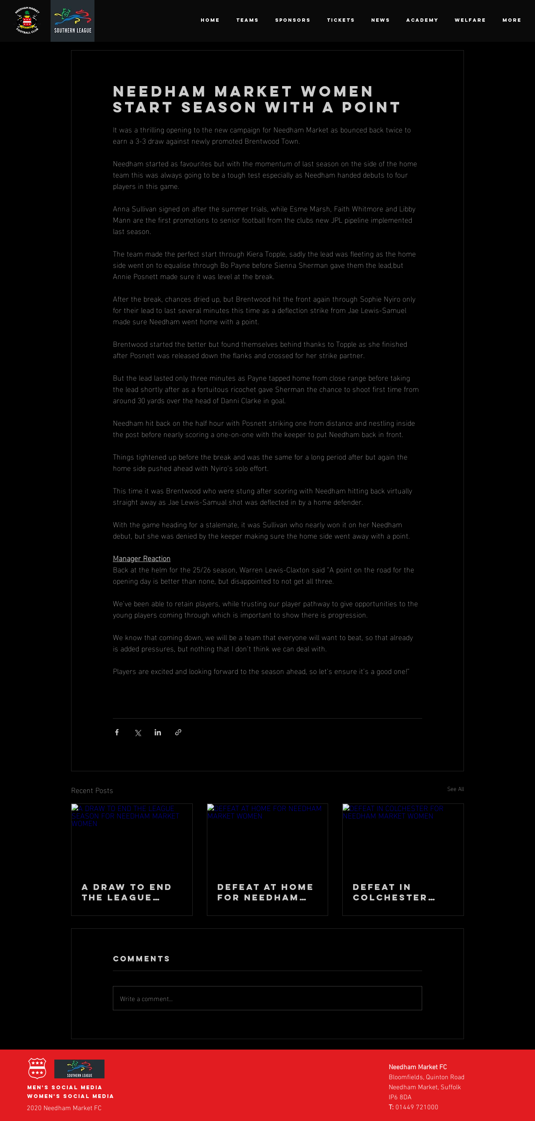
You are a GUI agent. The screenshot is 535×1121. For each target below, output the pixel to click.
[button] (247, 20)
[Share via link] (178, 732)
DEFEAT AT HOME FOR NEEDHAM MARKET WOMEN (265, 892)
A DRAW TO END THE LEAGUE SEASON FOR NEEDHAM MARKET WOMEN (128, 892)
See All (455, 788)
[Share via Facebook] (117, 732)
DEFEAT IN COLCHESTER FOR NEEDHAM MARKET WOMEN (399, 892)
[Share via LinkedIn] (158, 732)
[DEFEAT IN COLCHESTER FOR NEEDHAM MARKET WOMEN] (403, 838)
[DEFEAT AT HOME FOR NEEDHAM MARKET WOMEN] (267, 838)
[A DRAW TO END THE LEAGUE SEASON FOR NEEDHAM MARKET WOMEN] (131, 838)
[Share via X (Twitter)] (137, 732)
